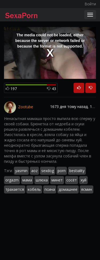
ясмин (86, 189)
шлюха (42, 180)
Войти (90, 3)
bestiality (77, 170)
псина (50, 189)
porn (62, 170)
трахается (14, 189)
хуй (83, 180)
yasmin (21, 170)
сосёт (71, 180)
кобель (34, 189)
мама (27, 180)
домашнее (68, 189)
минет (57, 180)
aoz (34, 170)
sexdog (47, 170)
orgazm (12, 180)
